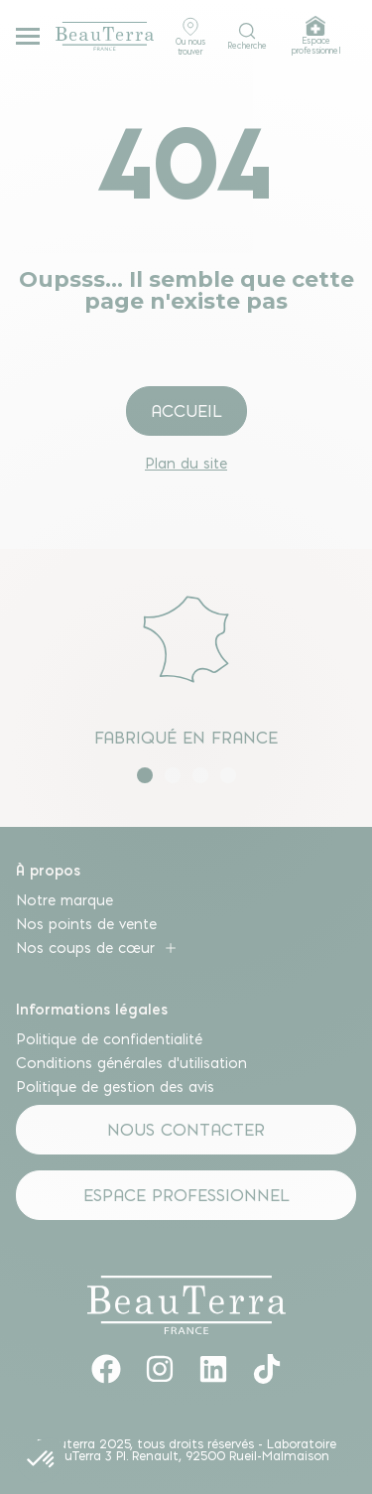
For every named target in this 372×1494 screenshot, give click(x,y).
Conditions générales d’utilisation (131, 1063)
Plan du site (186, 464)
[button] (145, 775)
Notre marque (64, 900)
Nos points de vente (86, 924)
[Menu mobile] (28, 36)
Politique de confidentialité (109, 1039)
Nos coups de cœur (97, 948)
